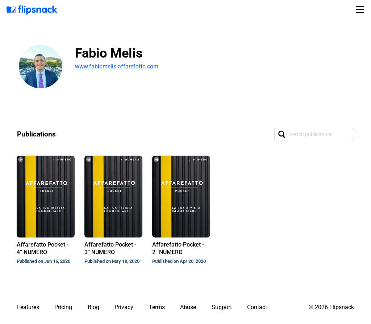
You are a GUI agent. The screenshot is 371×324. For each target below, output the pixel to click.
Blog (93, 307)
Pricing (63, 307)
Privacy (123, 307)
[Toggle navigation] (361, 9)
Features (28, 307)
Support (222, 307)
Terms (157, 307)
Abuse (188, 307)
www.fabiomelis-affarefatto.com (116, 66)
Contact (257, 307)
